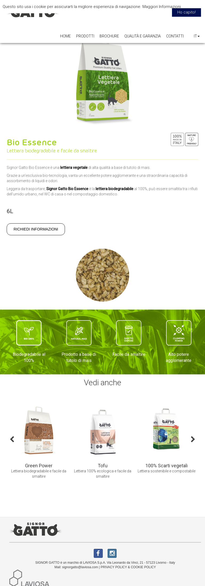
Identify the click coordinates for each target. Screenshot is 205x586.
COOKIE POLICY (143, 567)
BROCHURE (109, 36)
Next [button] (193, 439)
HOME (65, 36)
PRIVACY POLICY (114, 567)
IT (197, 36)
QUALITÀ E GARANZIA (142, 36)
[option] (39, 442)
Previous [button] (12, 439)
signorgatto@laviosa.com (80, 567)
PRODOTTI (85, 36)
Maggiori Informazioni (161, 6)
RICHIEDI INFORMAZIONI (36, 229)
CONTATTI (175, 36)
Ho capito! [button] (186, 12)
